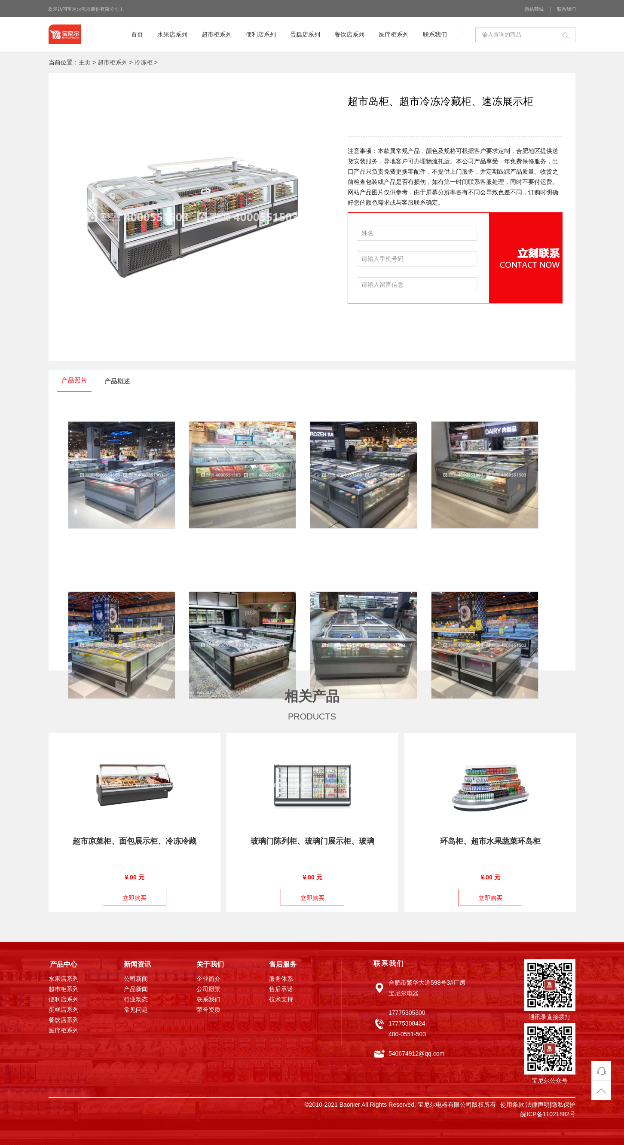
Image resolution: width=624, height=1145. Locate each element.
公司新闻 (136, 979)
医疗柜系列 (394, 34)
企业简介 (208, 979)
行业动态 (136, 1000)
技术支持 (281, 1000)
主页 (85, 62)
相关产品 (312, 696)
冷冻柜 (144, 62)
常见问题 (136, 1010)
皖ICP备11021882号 (547, 1114)
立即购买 (134, 897)
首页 (137, 34)
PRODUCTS (312, 716)
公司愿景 (208, 989)
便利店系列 (261, 34)
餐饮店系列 (349, 34)
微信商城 (534, 9)
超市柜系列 (217, 34)
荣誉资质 (208, 1010)
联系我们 (566, 9)
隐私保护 (563, 1104)
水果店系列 (172, 34)
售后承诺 (281, 989)
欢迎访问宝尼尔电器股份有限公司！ (86, 9)
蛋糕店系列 (305, 34)
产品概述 (117, 381)
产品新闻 (136, 989)
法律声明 (538, 1104)
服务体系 (281, 979)
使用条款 (512, 1104)
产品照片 (74, 380)
